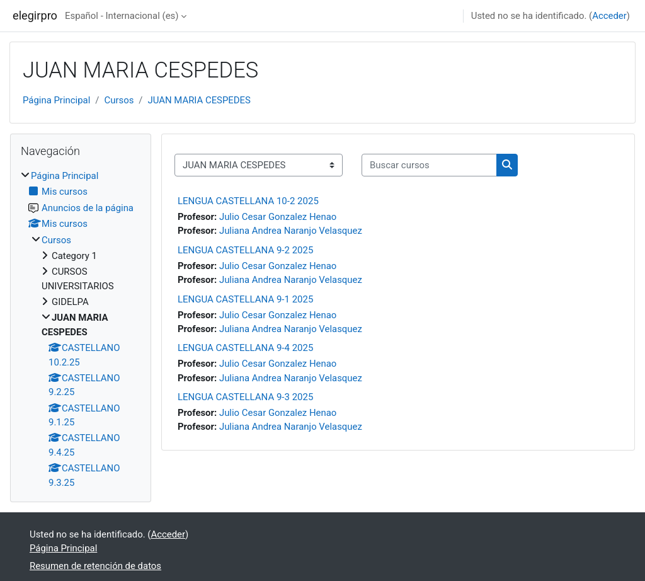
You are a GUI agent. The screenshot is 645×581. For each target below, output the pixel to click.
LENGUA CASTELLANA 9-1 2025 (245, 299)
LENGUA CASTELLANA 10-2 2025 (248, 201)
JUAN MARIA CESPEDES (198, 100)
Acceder (609, 15)
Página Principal (56, 100)
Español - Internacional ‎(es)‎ (121, 15)
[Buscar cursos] (429, 165)
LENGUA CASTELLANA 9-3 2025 (245, 397)
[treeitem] (80, 329)
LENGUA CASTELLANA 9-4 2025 (245, 348)
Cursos (119, 100)
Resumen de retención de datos (95, 566)
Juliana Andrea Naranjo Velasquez (290, 230)
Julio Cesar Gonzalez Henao (277, 216)
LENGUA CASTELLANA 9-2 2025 (245, 250)
